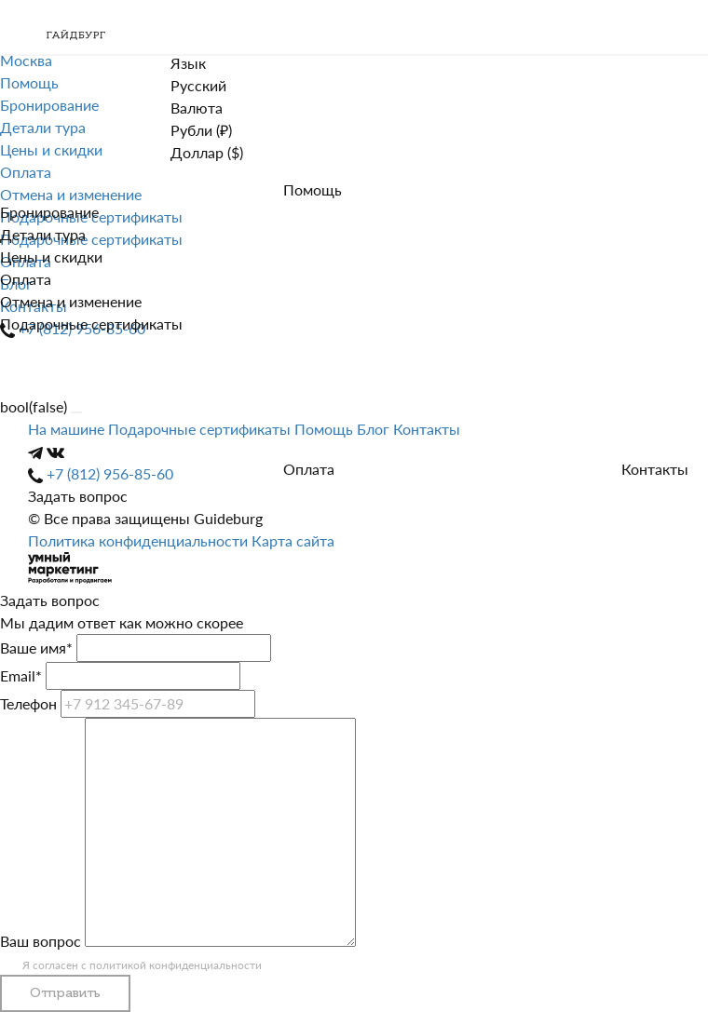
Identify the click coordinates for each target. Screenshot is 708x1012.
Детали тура (43, 234)
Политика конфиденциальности (140, 540)
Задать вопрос (78, 496)
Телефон (28, 703)
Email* (21, 675)
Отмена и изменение (71, 301)
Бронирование (49, 212)
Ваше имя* (36, 647)
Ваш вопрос (40, 941)
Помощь (312, 189)
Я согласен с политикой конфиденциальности (142, 965)
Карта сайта (293, 540)
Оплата (25, 279)
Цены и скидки (51, 256)
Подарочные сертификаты (91, 323)
